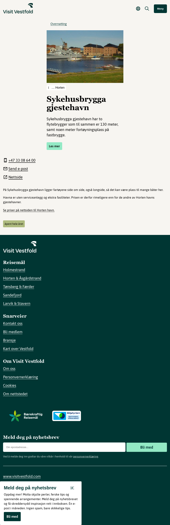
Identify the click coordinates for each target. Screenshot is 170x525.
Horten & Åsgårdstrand (22, 278)
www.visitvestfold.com (22, 476)
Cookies (9, 385)
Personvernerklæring (20, 377)
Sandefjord (12, 295)
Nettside (15, 177)
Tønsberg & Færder (18, 286)
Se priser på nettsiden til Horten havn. (28, 210)
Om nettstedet (15, 394)
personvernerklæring (85, 456)
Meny (160, 8)
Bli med (146, 447)
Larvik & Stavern (16, 303)
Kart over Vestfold (18, 348)
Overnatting (58, 23)
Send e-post (18, 168)
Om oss (9, 368)
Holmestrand (14, 269)
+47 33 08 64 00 (21, 160)
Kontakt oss (12, 323)
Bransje (9, 340)
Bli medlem (12, 332)
